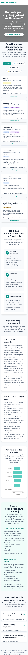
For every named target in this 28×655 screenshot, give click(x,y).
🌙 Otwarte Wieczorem (14, 71)
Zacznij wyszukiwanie (14, 34)
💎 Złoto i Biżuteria (19, 63)
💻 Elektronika (14, 67)
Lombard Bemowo (9, 2)
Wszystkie (7, 63)
